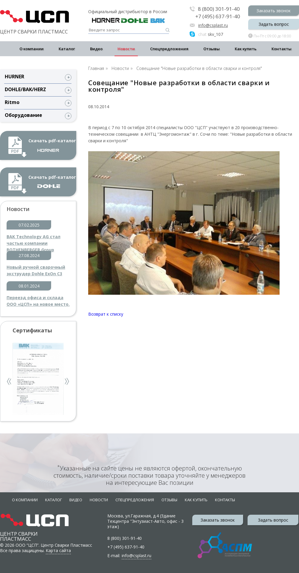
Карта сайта (58, 550)
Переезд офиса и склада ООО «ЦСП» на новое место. (38, 301)
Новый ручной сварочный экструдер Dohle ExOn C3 (36, 270)
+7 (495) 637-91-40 (217, 16)
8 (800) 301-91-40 (219, 9)
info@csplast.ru (213, 25)
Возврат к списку (105, 314)
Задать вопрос (274, 24)
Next (67, 382)
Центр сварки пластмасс (19, 530)
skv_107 (210, 34)
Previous (10, 382)
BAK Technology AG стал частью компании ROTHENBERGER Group (33, 240)
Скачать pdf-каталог (52, 145)
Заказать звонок (274, 10)
